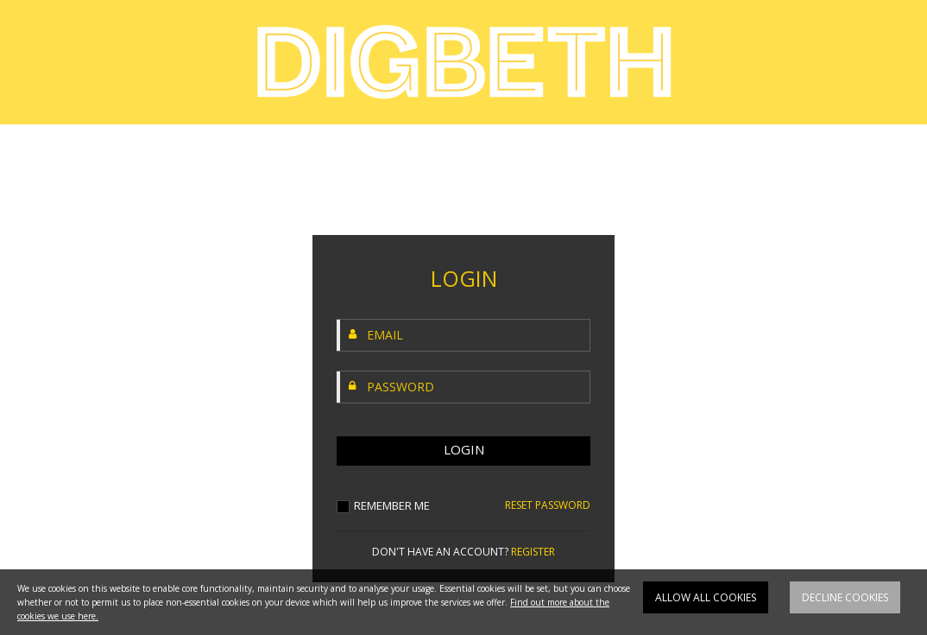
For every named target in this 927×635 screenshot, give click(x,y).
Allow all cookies (705, 601)
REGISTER (533, 551)
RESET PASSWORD (547, 505)
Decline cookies (845, 601)
